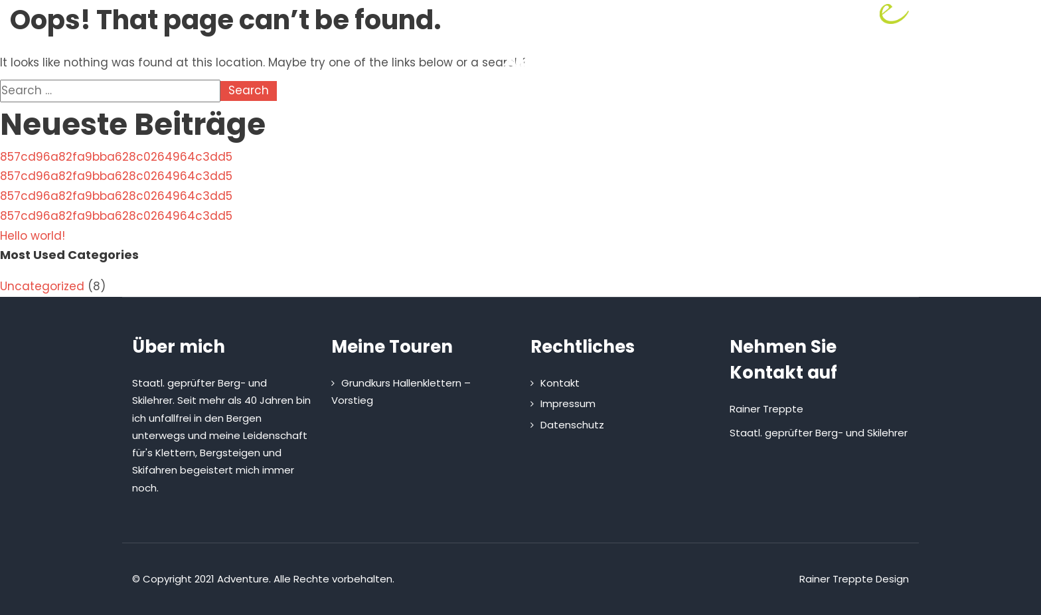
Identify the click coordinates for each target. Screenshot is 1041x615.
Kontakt (676, 131)
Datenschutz (572, 425)
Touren (498, 131)
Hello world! (32, 236)
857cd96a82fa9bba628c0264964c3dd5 (116, 157)
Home (361, 131)
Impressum (568, 403)
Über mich (425, 131)
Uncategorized (42, 286)
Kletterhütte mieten (589, 131)
